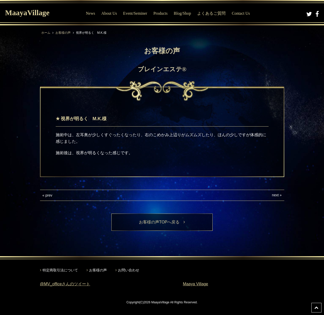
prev (48, 195)
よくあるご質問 (211, 13)
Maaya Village (195, 284)
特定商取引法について (60, 270)
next (275, 195)
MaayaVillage (27, 13)
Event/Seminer (135, 13)
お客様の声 (63, 32)
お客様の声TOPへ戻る (162, 222)
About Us (109, 13)
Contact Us (241, 13)
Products (161, 13)
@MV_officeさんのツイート (65, 284)
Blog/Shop (182, 13)
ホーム (45, 32)
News (90, 13)
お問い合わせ (128, 270)
